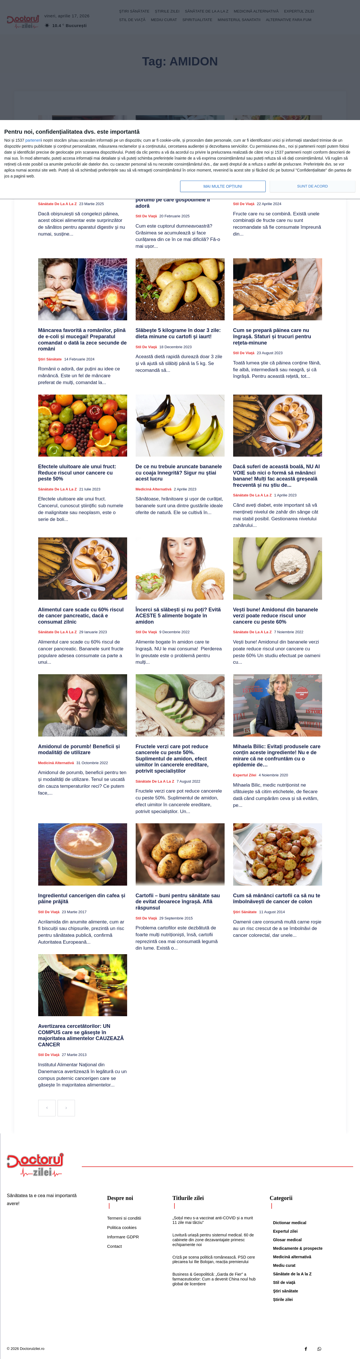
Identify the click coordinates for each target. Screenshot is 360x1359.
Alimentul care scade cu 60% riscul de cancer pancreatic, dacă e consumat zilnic (81, 616)
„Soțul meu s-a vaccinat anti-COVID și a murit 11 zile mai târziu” (212, 1220)
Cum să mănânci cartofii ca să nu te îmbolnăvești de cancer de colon (276, 899)
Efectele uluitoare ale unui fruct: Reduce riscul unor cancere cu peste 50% (77, 473)
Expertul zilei (245, 775)
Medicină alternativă (154, 489)
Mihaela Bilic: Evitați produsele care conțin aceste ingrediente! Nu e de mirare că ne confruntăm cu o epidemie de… (277, 756)
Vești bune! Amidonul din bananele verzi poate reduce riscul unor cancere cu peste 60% (275, 616)
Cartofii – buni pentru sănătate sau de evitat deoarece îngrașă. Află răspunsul (178, 902)
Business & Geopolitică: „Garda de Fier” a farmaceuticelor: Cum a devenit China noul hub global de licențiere (214, 1279)
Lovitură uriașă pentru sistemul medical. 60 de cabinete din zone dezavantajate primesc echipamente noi (213, 1240)
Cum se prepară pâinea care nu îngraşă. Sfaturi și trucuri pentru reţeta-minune (272, 336)
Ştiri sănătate (50, 359)
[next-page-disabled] (66, 1108)
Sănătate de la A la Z (57, 204)
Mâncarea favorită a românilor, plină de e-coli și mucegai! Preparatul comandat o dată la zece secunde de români (82, 339)
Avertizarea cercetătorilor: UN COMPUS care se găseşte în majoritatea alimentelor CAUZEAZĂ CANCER (81, 1035)
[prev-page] (47, 1108)
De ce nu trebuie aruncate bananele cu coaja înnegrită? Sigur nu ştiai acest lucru (179, 473)
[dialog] (180, 159)
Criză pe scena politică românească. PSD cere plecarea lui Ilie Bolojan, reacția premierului (213, 1259)
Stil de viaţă (146, 216)
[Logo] (35, 1165)
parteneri (33, 140)
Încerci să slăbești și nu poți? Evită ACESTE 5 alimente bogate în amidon (178, 616)
